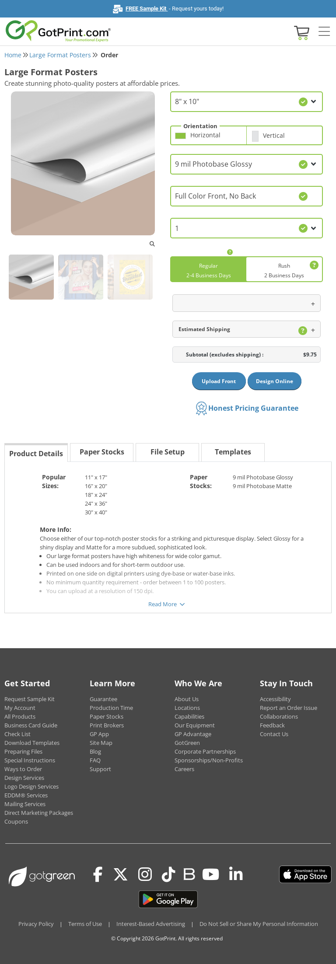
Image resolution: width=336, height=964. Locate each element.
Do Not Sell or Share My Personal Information (259, 924)
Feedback (272, 725)
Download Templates (32, 743)
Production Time (111, 708)
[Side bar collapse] (324, 32)
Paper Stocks (106, 716)
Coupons (16, 821)
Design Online (274, 381)
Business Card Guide (30, 725)
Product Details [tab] (36, 453)
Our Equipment (195, 725)
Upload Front (219, 381)
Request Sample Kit (29, 699)
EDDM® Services (26, 795)
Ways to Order (23, 769)
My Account (19, 708)
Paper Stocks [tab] (102, 452)
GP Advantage (193, 734)
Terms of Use (85, 924)
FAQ (95, 760)
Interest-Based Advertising (150, 924)
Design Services (24, 778)
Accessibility (275, 699)
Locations (187, 708)
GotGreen (187, 743)
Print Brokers (107, 725)
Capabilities (189, 716)
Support (100, 769)
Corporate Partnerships (205, 751)
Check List (17, 734)
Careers (184, 769)
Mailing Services (25, 804)
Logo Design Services (31, 786)
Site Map (101, 743)
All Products (19, 716)
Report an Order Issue (288, 708)
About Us (187, 699)
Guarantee (103, 699)
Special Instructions (29, 760)
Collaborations (279, 716)
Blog (95, 751)
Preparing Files (23, 751)
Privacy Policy (36, 924)
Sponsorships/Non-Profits (209, 760)
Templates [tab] (233, 452)
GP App (99, 734)
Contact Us (274, 734)
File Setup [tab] (167, 452)
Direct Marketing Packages (38, 813)
